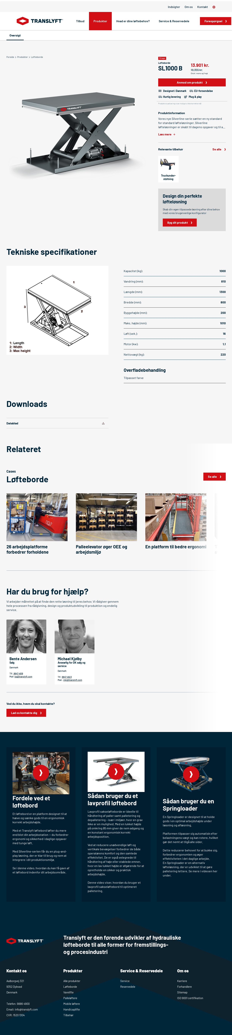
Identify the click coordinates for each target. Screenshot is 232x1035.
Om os (189, 7)
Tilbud (80, 21)
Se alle (216, 149)
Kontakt (202, 7)
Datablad (12, 423)
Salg (11, 662)
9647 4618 (18, 673)
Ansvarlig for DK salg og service (71, 664)
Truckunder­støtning (168, 177)
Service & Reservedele (174, 21)
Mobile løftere (71, 1003)
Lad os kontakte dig (24, 712)
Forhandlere (184, 986)
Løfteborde (70, 986)
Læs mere (164, 134)
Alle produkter (71, 981)
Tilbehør (68, 1015)
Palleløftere (70, 998)
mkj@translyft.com (72, 680)
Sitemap (182, 992)
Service (125, 981)
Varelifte (68, 992)
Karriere (182, 981)
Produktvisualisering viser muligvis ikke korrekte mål (179, 103)
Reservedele (127, 986)
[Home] (40, 21)
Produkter (100, 21)
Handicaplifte (71, 1009)
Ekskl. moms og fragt (199, 73)
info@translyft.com (26, 1009)
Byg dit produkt (177, 222)
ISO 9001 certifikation (190, 998)
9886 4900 (23, 1003)
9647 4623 (67, 677)
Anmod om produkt (190, 82)
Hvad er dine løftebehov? (133, 21)
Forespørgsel (213, 21)
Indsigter (174, 7)
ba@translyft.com (23, 676)
